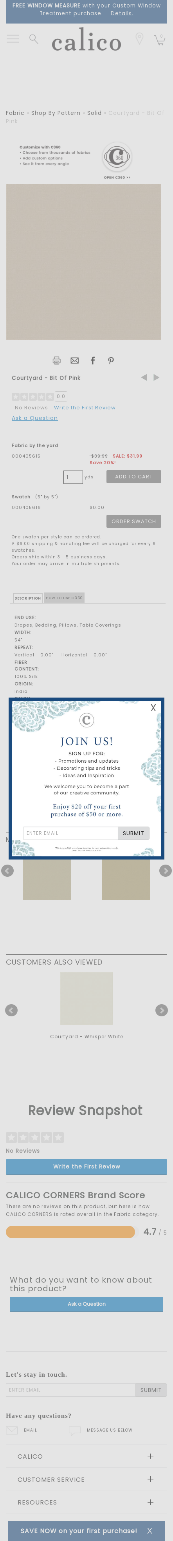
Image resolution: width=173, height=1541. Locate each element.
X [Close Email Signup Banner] (153, 708)
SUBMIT (133, 833)
